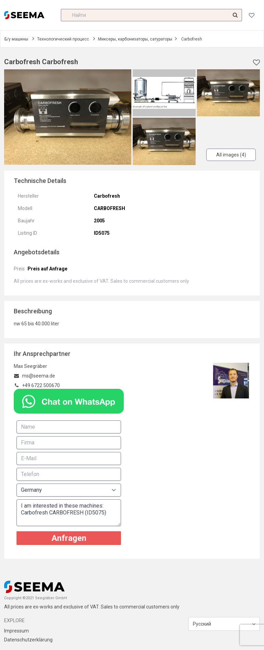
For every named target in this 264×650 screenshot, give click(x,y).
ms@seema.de (38, 376)
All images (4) (231, 155)
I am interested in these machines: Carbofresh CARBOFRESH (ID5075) (68, 512)
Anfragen (69, 538)
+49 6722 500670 (41, 385)
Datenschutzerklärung (28, 639)
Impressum (16, 631)
